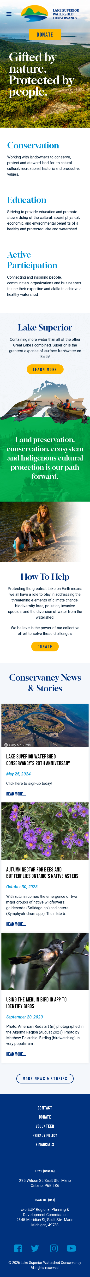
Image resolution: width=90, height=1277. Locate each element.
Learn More (45, 370)
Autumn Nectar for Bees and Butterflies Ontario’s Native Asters (42, 873)
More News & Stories (45, 1079)
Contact (45, 1108)
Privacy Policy (45, 1135)
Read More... (16, 794)
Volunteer (45, 1126)
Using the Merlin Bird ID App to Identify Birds (36, 1003)
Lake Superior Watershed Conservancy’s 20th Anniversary (38, 760)
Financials (45, 1144)
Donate (45, 34)
